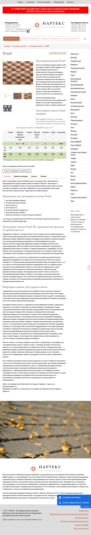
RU (89, 268)
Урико (73, 165)
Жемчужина (75, 109)
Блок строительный (81, 528)
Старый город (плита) (79, 197)
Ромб (73, 75)
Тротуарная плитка (11, 39)
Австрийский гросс (77, 88)
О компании (30, 2)
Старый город (76, 61)
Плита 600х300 (76, 141)
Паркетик (74, 190)
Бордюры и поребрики (29, 39)
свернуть (86, 506)
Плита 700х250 (76, 145)
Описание (7, 176)
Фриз (72, 201)
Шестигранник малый (78, 183)
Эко (72, 172)
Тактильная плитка (78, 68)
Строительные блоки (70, 39)
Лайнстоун (74, 54)
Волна (73, 179)
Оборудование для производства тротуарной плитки (69, 514)
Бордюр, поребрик (81, 525)
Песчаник (74, 138)
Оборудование (59, 2)
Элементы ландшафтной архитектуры (74, 521)
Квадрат (74, 71)
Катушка (74, 57)
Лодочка (74, 124)
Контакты (70, 2)
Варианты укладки (21, 176)
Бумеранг (74, 95)
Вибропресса (83, 511)
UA (89, 266)
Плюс (73, 194)
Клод (72, 113)
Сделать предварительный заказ (17, 171)
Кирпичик (74, 64)
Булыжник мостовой (78, 92)
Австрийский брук (77, 85)
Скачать (34, 176)
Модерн (73, 131)
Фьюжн (73, 169)
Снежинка (74, 149)
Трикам (73, 158)
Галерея (43, 176)
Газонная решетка (77, 106)
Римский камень (77, 120)
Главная (20, 2)
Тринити (74, 162)
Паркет (73, 187)
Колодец (74, 117)
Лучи (72, 127)
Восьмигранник (76, 102)
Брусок (73, 176)
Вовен (73, 99)
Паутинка (74, 134)
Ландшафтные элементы (50, 39)
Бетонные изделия (43, 2)
